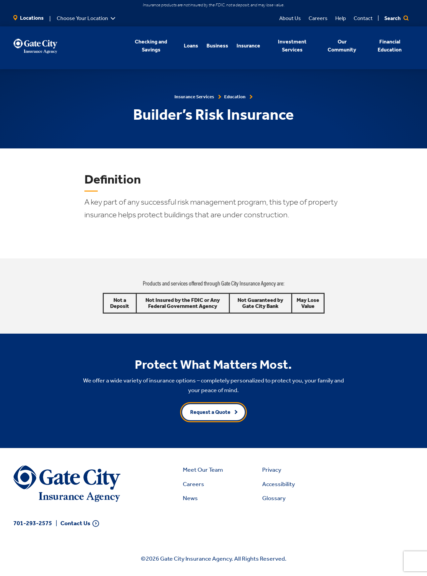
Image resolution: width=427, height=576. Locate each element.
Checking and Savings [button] (151, 45)
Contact (363, 18)
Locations (28, 18)
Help (340, 18)
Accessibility (278, 484)
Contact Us (75, 523)
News (190, 498)
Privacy (271, 469)
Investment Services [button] (292, 45)
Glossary (274, 498)
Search (396, 18)
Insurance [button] (248, 45)
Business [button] (217, 45)
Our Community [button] (342, 45)
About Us (290, 18)
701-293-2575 (32, 523)
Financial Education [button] (390, 45)
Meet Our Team (203, 469)
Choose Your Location (82, 18)
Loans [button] (191, 45)
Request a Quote (210, 412)
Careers (318, 18)
